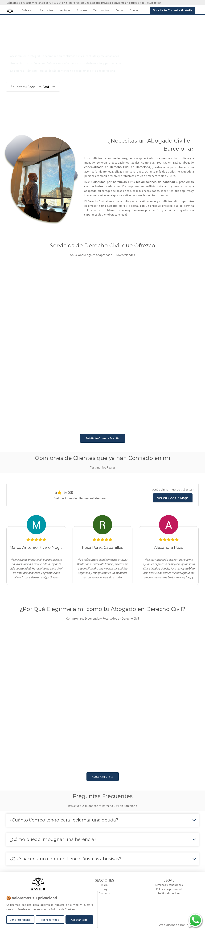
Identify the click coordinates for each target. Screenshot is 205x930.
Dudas (119, 10)
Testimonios (101, 10)
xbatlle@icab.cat (150, 2)
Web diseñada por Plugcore (179, 924)
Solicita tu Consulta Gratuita (33, 86)
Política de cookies (169, 894)
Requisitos (46, 10)
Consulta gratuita (102, 776)
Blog (104, 889)
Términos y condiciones (169, 885)
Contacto (135, 10)
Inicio (104, 885)
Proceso (82, 10)
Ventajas (65, 10)
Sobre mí (27, 10)
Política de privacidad (169, 889)
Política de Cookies (63, 909)
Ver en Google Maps (173, 497)
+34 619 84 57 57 (59, 2)
